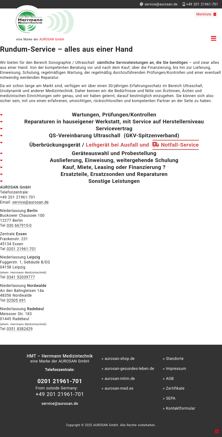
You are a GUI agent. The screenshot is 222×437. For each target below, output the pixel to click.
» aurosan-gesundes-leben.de (127, 368)
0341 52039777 (21, 277)
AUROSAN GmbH (51, 39)
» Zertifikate (173, 388)
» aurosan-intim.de (118, 378)
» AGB (168, 378)
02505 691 (16, 300)
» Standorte (173, 358)
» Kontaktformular (179, 408)
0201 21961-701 (21, 249)
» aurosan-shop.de (118, 358)
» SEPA (169, 398)
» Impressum (174, 368)
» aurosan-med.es (117, 388)
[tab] (111, 114)
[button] (214, 38)
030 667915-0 (19, 225)
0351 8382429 (20, 329)
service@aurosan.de (30, 202)
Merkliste (206, 14)
